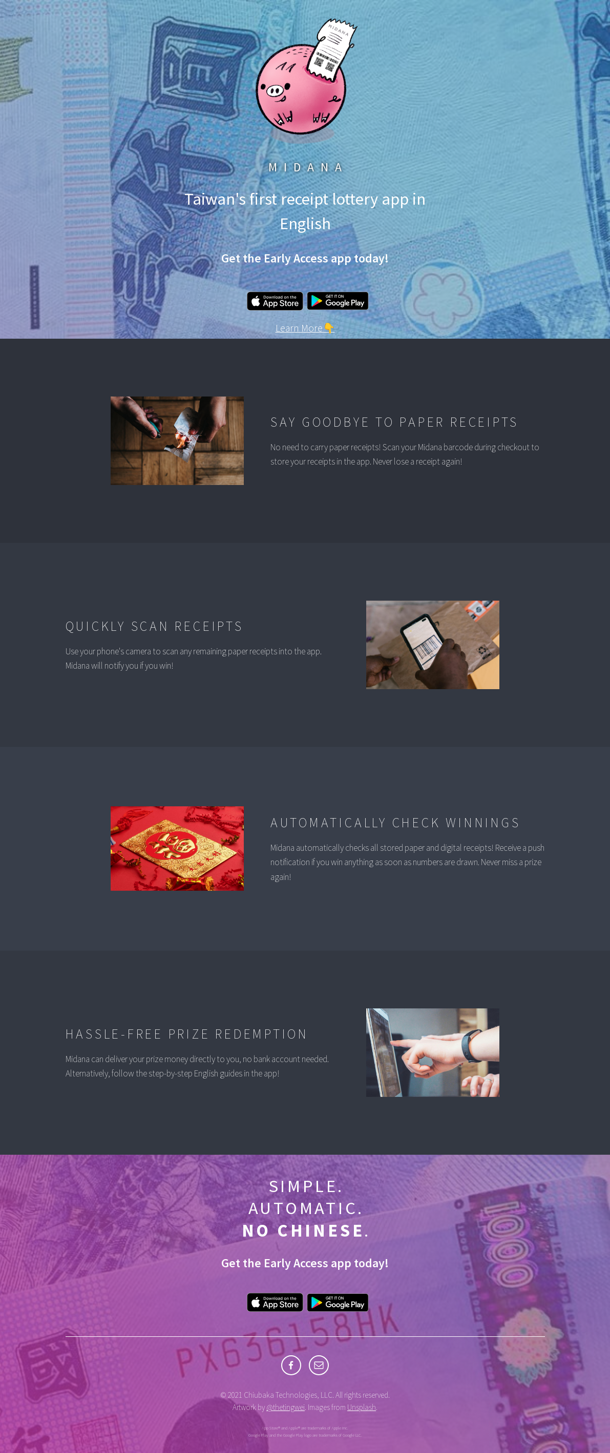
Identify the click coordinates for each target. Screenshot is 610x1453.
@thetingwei (285, 1407)
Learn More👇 (305, 328)
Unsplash (361, 1407)
